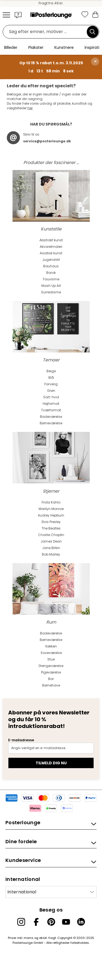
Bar (51, 678)
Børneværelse (51, 423)
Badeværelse (51, 416)
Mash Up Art (51, 285)
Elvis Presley (51, 521)
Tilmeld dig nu (51, 763)
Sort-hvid (51, 397)
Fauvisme (51, 279)
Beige (51, 371)
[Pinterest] (51, 922)
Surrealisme (51, 292)
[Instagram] (21, 922)
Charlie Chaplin (51, 534)
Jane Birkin (51, 548)
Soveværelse (51, 652)
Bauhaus (51, 266)
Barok (51, 272)
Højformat (51, 403)
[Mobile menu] (6, 15)
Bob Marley (51, 554)
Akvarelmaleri (51, 246)
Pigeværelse (51, 672)
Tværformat (51, 410)
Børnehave (51, 685)
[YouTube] (66, 922)
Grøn (51, 390)
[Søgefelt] (46, 32)
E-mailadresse (21, 740)
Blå (51, 377)
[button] (18, 15)
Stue (51, 659)
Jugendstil (51, 259)
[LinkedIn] (81, 922)
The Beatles (51, 528)
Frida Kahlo (51, 502)
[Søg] (92, 32)
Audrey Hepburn (51, 515)
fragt (52, 938)
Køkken (51, 646)
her (30, 108)
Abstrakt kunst (51, 240)
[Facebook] (36, 922)
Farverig (51, 384)
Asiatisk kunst (51, 253)
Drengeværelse (51, 665)
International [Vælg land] (21, 892)
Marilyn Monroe (51, 508)
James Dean (51, 541)
